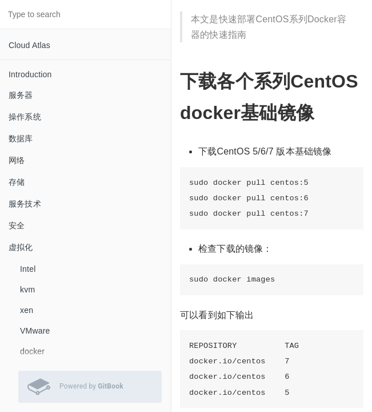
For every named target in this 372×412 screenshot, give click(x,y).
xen (26, 310)
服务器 (21, 95)
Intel (27, 269)
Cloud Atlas (29, 45)
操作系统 (25, 116)
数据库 (21, 138)
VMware (35, 330)
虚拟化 (21, 247)
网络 (17, 160)
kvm (27, 289)
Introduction (30, 74)
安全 (17, 225)
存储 (17, 182)
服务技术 (25, 203)
